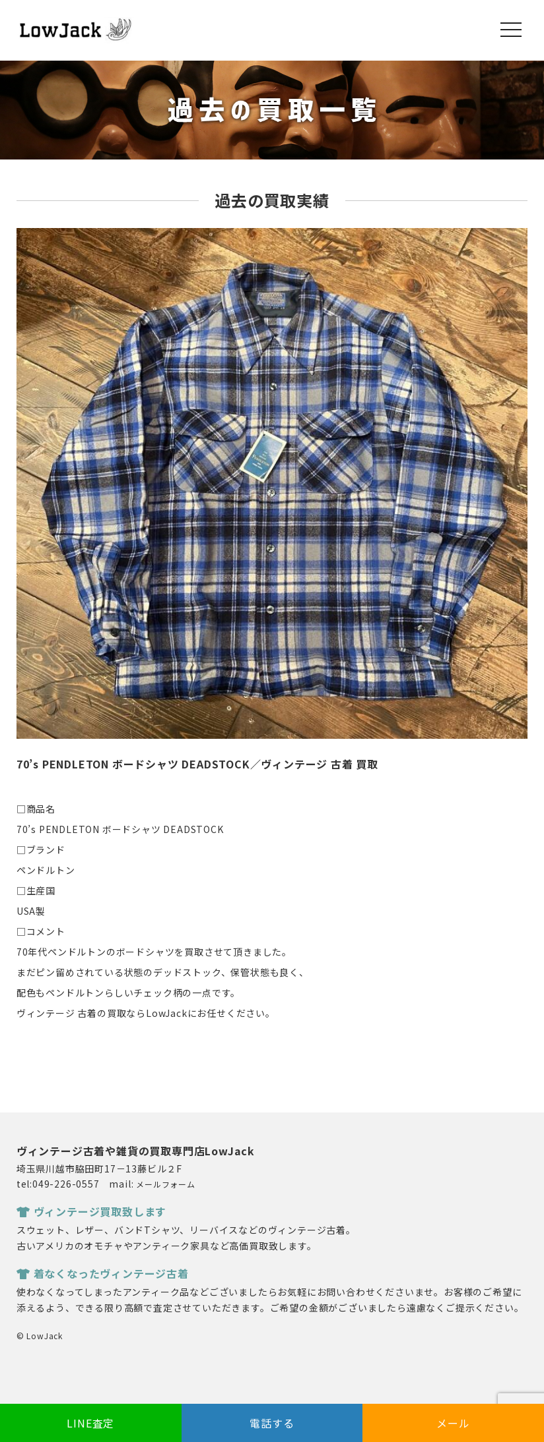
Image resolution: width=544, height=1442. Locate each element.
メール (452, 1423)
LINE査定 (90, 1423)
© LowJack (40, 1335)
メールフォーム (165, 1184)
